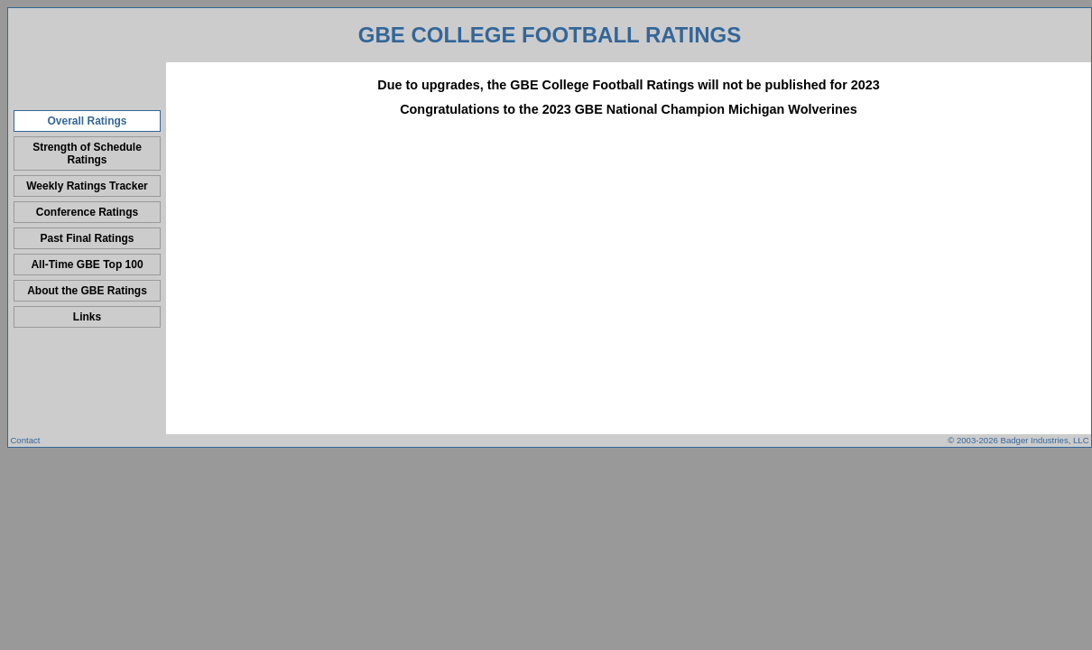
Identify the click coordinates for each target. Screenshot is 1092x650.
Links (87, 317)
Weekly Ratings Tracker (87, 186)
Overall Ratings (86, 121)
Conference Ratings (87, 212)
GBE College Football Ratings (549, 35)
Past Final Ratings (87, 238)
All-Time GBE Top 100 (87, 264)
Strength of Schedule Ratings (87, 153)
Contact (25, 440)
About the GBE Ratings (87, 290)
